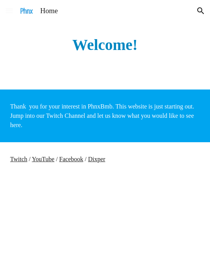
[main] (105, 45)
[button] (9, 10)
